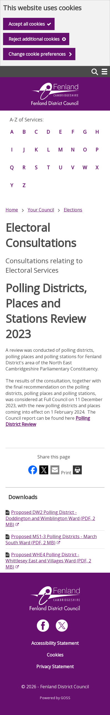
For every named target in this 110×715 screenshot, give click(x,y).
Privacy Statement (55, 666)
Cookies (55, 655)
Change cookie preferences (37, 54)
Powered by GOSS (55, 698)
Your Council (41, 210)
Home (12, 210)
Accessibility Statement (55, 643)
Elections (73, 210)
